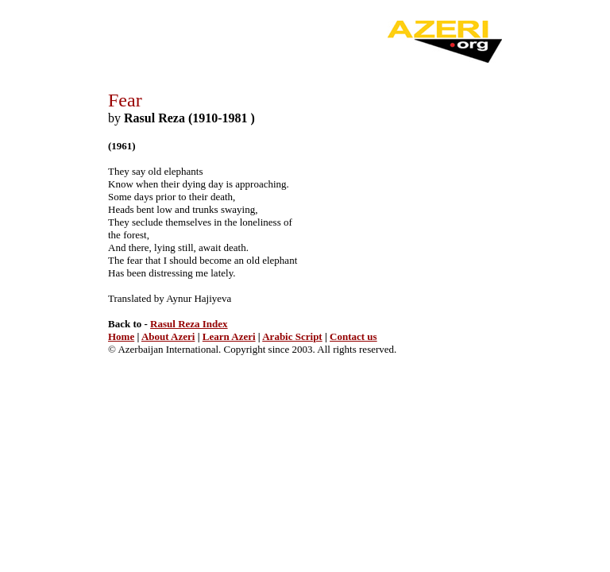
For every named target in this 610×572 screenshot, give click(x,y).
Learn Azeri (229, 336)
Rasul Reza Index (189, 324)
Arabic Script (292, 336)
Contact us (353, 336)
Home (121, 336)
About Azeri (168, 336)
